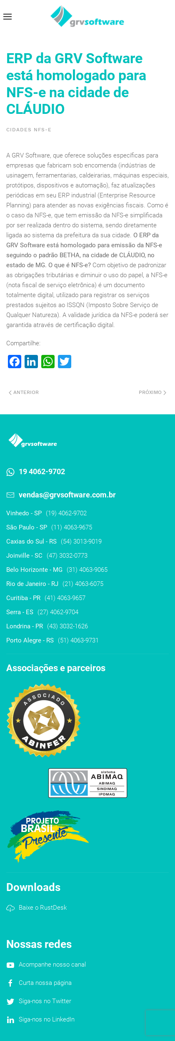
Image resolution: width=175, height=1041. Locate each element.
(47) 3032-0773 (67, 555)
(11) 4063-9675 (71, 527)
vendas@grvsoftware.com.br (67, 494)
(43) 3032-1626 (67, 626)
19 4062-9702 (42, 471)
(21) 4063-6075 (82, 584)
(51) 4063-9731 (78, 640)
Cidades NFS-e (29, 130)
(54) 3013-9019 (81, 541)
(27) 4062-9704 (58, 612)
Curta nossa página (45, 983)
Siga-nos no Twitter (45, 1001)
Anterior (24, 392)
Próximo (152, 392)
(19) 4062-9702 (66, 513)
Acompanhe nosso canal (52, 964)
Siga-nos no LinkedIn (47, 1019)
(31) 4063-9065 (87, 569)
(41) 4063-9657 (65, 598)
